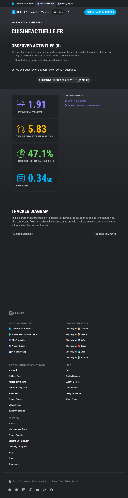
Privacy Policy (64, 481)
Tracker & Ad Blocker (23, 3)
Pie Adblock (14, 393)
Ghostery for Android (77, 357)
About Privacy (72, 399)
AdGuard (13, 370)
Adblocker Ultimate (17, 382)
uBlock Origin (15, 405)
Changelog (14, 464)
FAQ (67, 370)
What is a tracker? (75, 100)
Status (12, 423)
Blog (11, 458)
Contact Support (73, 376)
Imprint (75, 481)
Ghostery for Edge (75, 352)
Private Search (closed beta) (23, 334)
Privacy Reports (16, 435)
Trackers (45, 12)
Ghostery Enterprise (18, 446)
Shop (11, 452)
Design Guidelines (74, 393)
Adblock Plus (14, 376)
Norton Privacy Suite (18, 387)
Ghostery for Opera (76, 346)
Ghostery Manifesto (18, 429)
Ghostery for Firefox (76, 334)
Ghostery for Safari (76, 340)
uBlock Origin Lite (17, 411)
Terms (54, 481)
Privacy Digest (65, 3)
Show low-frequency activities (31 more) (64, 80)
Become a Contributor (100, 12)
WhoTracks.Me (45, 3)
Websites (58, 12)
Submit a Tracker (73, 382)
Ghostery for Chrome (77, 328)
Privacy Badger (15, 399)
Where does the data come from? (82, 105)
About (34, 12)
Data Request (72, 387)
